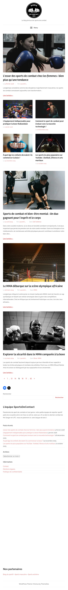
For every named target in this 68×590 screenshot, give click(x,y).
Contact (6, 466)
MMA (35, 290)
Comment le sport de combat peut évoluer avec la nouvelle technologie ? (49, 124)
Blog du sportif (8, 574)
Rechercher (7, 394)
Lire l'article (7, 95)
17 (26, 378)
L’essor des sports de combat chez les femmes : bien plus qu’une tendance (29, 430)
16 (22, 378)
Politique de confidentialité (12, 472)
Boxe (35, 358)
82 (31, 378)
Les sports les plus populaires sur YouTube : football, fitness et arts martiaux (49, 158)
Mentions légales (9, 469)
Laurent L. (23, 84)
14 (15, 378)
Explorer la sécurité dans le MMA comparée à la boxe (34, 354)
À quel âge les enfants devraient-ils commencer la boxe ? (23, 441)
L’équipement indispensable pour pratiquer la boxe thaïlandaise (25, 433)
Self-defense (37, 222)
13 (11, 378)
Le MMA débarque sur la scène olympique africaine (33, 286)
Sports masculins (21, 574)
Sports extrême (33, 574)
